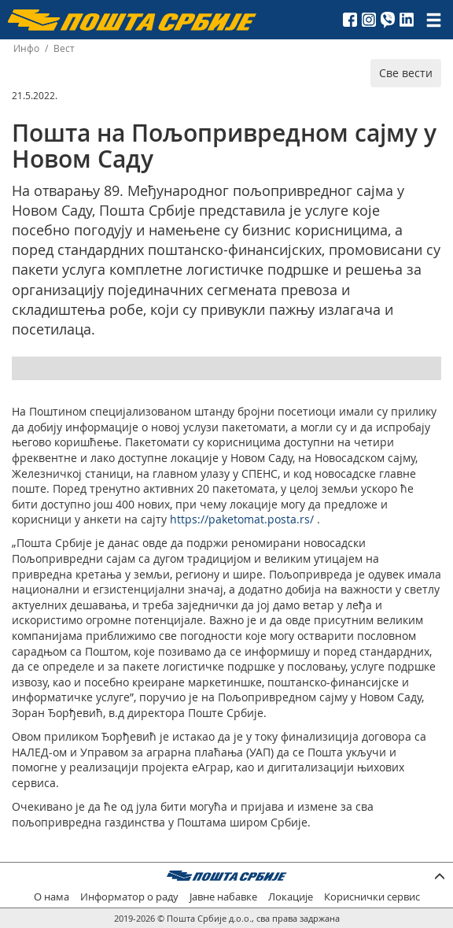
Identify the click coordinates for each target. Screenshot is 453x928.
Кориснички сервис (372, 897)
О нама (51, 897)
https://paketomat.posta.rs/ (242, 519)
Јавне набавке (223, 897)
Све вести (406, 72)
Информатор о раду (129, 897)
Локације (290, 897)
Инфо (26, 48)
